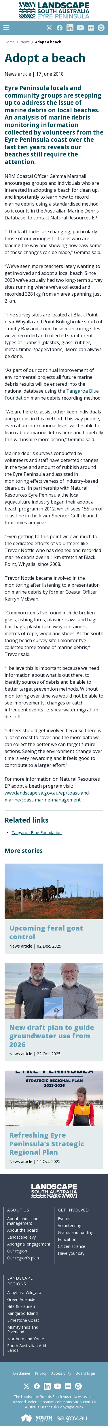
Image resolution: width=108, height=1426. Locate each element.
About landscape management (22, 1221)
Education (67, 1239)
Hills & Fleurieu (21, 1306)
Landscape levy (21, 1237)
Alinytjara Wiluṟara (24, 1292)
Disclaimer (22, 1373)
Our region (17, 1251)
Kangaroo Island (22, 1313)
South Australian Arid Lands (26, 1348)
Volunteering (69, 1225)
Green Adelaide (21, 1299)
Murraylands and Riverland (22, 1329)
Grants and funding (75, 1232)
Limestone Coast (23, 1320)
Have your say (71, 1253)
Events (64, 1218)
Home (10, 42)
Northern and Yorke (25, 1338)
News (24, 42)
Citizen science (71, 1246)
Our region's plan (23, 1258)
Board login (85, 1373)
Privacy (41, 1373)
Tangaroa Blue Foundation (37, 832)
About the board (22, 1230)
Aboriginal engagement (28, 1244)
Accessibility (61, 1373)
